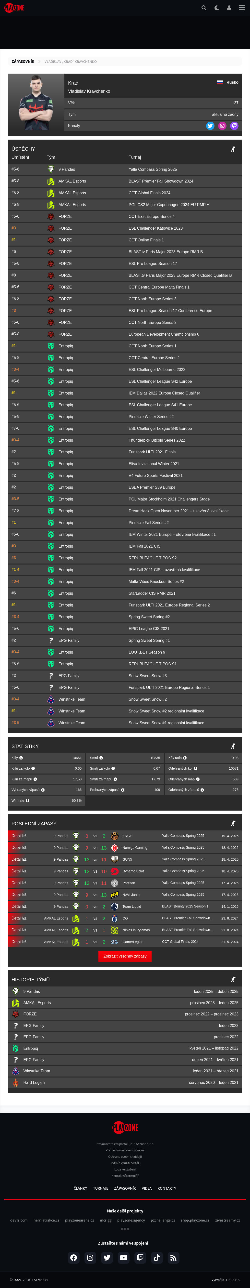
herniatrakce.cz (46, 1220)
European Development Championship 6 (164, 334)
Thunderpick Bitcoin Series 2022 (157, 440)
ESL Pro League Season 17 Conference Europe (170, 311)
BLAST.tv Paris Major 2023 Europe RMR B (166, 252)
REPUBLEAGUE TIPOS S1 (153, 664)
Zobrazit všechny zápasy (124, 956)
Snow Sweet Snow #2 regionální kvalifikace (166, 711)
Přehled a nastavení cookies (125, 1150)
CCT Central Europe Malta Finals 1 (159, 287)
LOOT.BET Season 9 (147, 652)
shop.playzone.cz (195, 1220)
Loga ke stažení (125, 1169)
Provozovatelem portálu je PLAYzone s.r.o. (125, 1144)
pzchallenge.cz (163, 1220)
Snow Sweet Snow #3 (148, 676)
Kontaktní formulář (125, 1176)
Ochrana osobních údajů (125, 1156)
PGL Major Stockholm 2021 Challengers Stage (169, 499)
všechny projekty (125, 1229)
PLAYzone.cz (39, 1280)
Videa (147, 1188)
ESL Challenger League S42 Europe (160, 381)
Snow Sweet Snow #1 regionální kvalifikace (166, 723)
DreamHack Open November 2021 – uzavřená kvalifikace (178, 511)
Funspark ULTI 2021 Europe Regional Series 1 (169, 687)
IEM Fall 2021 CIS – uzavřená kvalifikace (164, 570)
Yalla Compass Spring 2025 (153, 169)
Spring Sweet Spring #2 (149, 617)
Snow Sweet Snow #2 (148, 699)
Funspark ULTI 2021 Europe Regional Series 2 (169, 605)
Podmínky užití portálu (125, 1163)
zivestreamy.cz (227, 1220)
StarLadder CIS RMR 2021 (152, 593)
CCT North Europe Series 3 (152, 299)
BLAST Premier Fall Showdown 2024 (161, 181)
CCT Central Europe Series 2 (154, 358)
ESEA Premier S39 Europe (152, 487)
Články (80, 1188)
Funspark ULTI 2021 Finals (152, 452)
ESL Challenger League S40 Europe (160, 428)
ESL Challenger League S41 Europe (160, 405)
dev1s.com (19, 1220)
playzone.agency (131, 1220)
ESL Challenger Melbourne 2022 (157, 370)
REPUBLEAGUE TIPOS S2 (153, 558)
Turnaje (100, 1188)
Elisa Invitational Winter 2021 (154, 464)
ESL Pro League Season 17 (153, 264)
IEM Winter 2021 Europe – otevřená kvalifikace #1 (172, 534)
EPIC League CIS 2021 (149, 629)
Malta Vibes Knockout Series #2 (156, 581)
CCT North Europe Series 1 (152, 346)
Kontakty (167, 1188)
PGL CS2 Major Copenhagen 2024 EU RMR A (169, 205)
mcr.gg (105, 1220)
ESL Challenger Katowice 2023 (156, 228)
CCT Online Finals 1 (146, 240)
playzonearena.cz (79, 1220)
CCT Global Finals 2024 (149, 193)
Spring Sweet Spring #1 (149, 640)
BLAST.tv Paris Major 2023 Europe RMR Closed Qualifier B (180, 275)
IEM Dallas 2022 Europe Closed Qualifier (164, 393)
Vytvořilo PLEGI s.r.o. (226, 1280)
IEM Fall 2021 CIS (144, 546)
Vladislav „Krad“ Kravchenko (71, 62)
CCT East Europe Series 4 (152, 216)
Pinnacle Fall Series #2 (149, 523)
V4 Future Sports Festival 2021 (156, 475)
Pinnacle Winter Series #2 (151, 417)
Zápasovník (23, 61)
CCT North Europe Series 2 (152, 322)
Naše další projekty (125, 1211)
